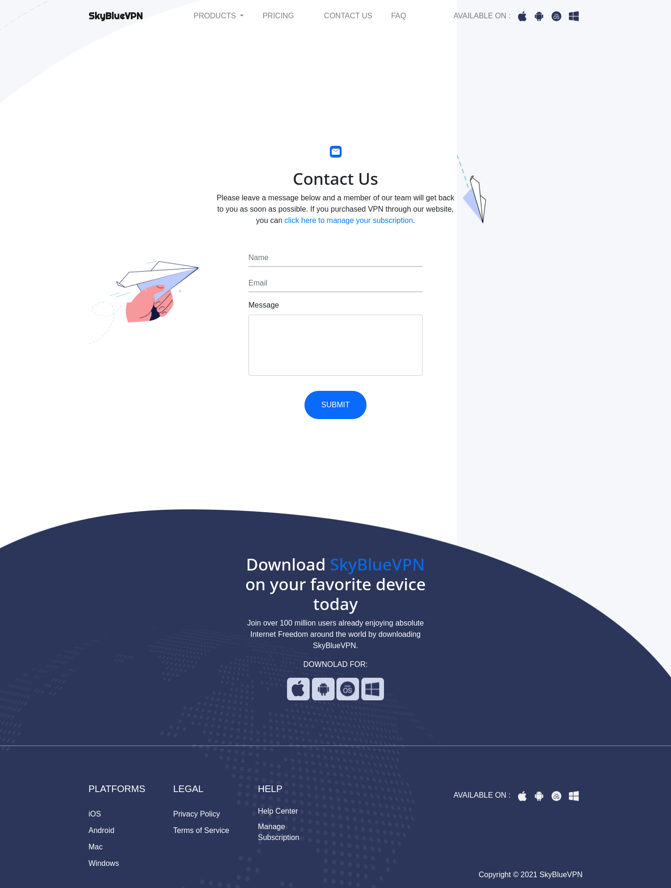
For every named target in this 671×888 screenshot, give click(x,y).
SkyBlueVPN (115, 16)
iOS (94, 814)
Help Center (278, 811)
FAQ (398, 16)
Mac (95, 847)
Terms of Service (201, 830)
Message (263, 305)
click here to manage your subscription (349, 220)
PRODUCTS (216, 16)
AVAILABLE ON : (482, 16)
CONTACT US (348, 16)
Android (101, 830)
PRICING (278, 16)
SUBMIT (335, 405)
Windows (103, 863)
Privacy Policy (196, 814)
